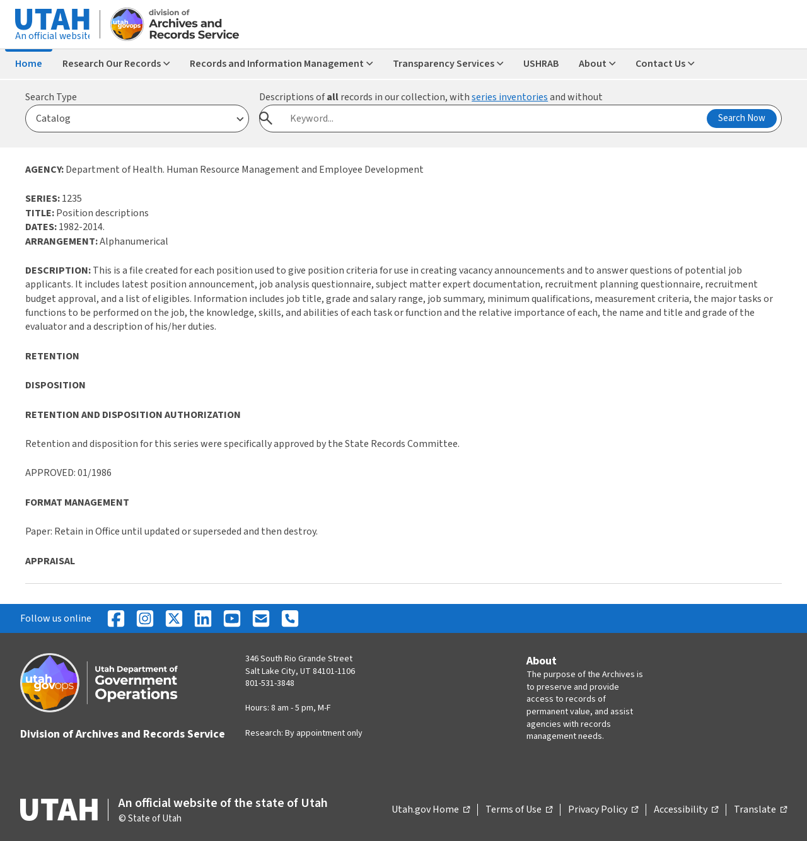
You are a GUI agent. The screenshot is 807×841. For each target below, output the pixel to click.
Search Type (51, 97)
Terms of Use (518, 810)
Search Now (741, 118)
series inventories (510, 97)
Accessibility (686, 810)
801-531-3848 (269, 683)
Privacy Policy (603, 810)
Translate (760, 810)
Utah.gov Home (431, 810)
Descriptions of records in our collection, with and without (431, 97)
